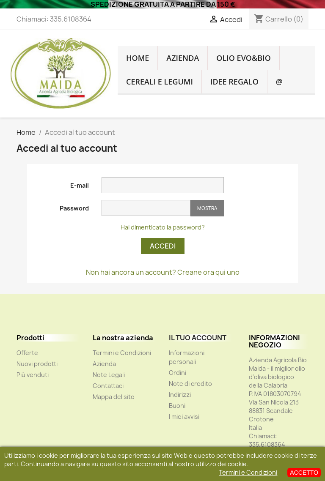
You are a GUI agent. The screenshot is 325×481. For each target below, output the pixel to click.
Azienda (182, 58)
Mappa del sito (114, 397)
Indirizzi (180, 395)
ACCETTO (304, 472)
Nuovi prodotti (37, 364)
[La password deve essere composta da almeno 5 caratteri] (146, 208)
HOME (137, 58)
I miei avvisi (184, 417)
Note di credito (190, 384)
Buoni (177, 406)
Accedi (163, 246)
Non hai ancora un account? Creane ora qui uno (163, 272)
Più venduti (33, 375)
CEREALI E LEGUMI (159, 82)
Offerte (27, 353)
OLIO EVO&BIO (243, 58)
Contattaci (108, 386)
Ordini (177, 373)
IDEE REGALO (234, 82)
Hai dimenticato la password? (163, 227)
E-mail (79, 185)
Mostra (207, 208)
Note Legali (109, 375)
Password (74, 208)
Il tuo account (197, 337)
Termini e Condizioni (122, 353)
